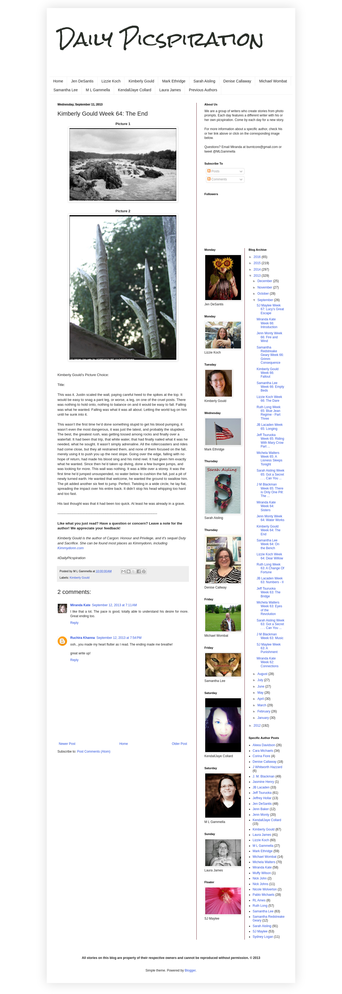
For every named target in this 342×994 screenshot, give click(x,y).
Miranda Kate (80, 605)
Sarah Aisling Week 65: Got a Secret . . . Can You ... (270, 474)
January (263, 718)
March (262, 705)
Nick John (260, 878)
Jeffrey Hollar (262, 798)
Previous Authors (203, 90)
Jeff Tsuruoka (262, 793)
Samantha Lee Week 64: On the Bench (267, 544)
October (263, 293)
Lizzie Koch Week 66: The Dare (269, 399)
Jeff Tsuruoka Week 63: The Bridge (268, 592)
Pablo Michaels (263, 895)
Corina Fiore (261, 756)
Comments (217, 179)
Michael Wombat (273, 81)
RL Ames (259, 900)
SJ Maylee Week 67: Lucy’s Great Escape (270, 309)
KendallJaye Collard (134, 90)
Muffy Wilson (262, 873)
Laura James (170, 90)
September (265, 300)
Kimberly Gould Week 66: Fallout (267, 373)
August (262, 674)
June (261, 686)
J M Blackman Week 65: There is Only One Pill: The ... (269, 490)
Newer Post (67, 744)
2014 (258, 269)
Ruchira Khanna (82, 638)
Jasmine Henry (263, 782)
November (265, 287)
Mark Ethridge (173, 81)
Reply (74, 623)
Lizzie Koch (111, 81)
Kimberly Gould (141, 81)
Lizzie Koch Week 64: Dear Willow (269, 556)
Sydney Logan (263, 937)
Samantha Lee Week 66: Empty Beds (270, 387)
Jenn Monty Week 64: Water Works (270, 518)
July (260, 680)
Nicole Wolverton (265, 889)
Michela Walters (264, 862)
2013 (258, 276)
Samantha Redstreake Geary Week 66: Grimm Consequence (269, 355)
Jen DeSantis (82, 81)
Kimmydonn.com (70, 548)
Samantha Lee (65, 90)
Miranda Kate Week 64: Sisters (265, 506)
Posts (213, 171)
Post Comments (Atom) (93, 751)
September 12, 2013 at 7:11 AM (114, 605)
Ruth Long (260, 906)
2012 (258, 725)
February (264, 711)
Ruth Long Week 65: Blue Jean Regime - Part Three (268, 412)
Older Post (179, 744)
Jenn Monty (261, 815)
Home (58, 81)
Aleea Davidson (264, 745)
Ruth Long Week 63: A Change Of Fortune (270, 568)
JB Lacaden (261, 787)
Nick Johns (261, 884)
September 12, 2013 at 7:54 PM (118, 638)
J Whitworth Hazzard (267, 767)
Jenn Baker (261, 809)
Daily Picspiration (160, 39)
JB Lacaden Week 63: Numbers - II (269, 580)
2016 (258, 257)
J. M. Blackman (264, 776)
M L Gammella (98, 90)
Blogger (190, 970)
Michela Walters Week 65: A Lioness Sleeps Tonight (269, 458)
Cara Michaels (263, 751)
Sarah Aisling (204, 81)
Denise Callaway (237, 81)
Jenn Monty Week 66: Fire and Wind (269, 337)
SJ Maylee (260, 931)
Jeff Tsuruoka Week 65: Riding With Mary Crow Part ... (270, 440)
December (265, 281)
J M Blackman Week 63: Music (269, 636)
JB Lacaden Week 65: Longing (269, 426)
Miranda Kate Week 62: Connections (267, 662)
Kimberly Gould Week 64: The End (268, 530)
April (261, 699)
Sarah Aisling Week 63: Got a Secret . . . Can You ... (270, 624)
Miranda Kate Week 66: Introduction (266, 323)
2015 (258, 263)
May (260, 693)
